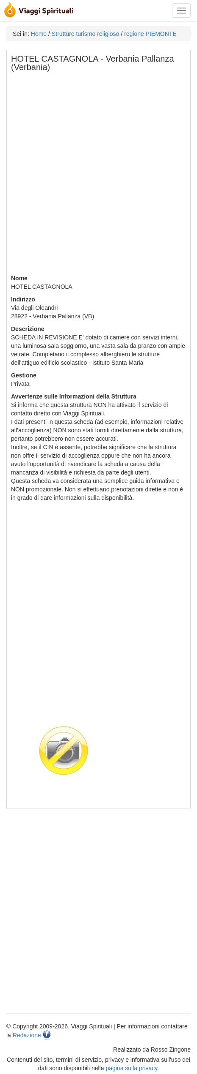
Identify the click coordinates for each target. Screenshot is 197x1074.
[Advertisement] (98, 176)
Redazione (27, 1035)
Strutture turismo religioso (85, 33)
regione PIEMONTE (150, 33)
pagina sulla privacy (131, 1068)
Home (39, 33)
